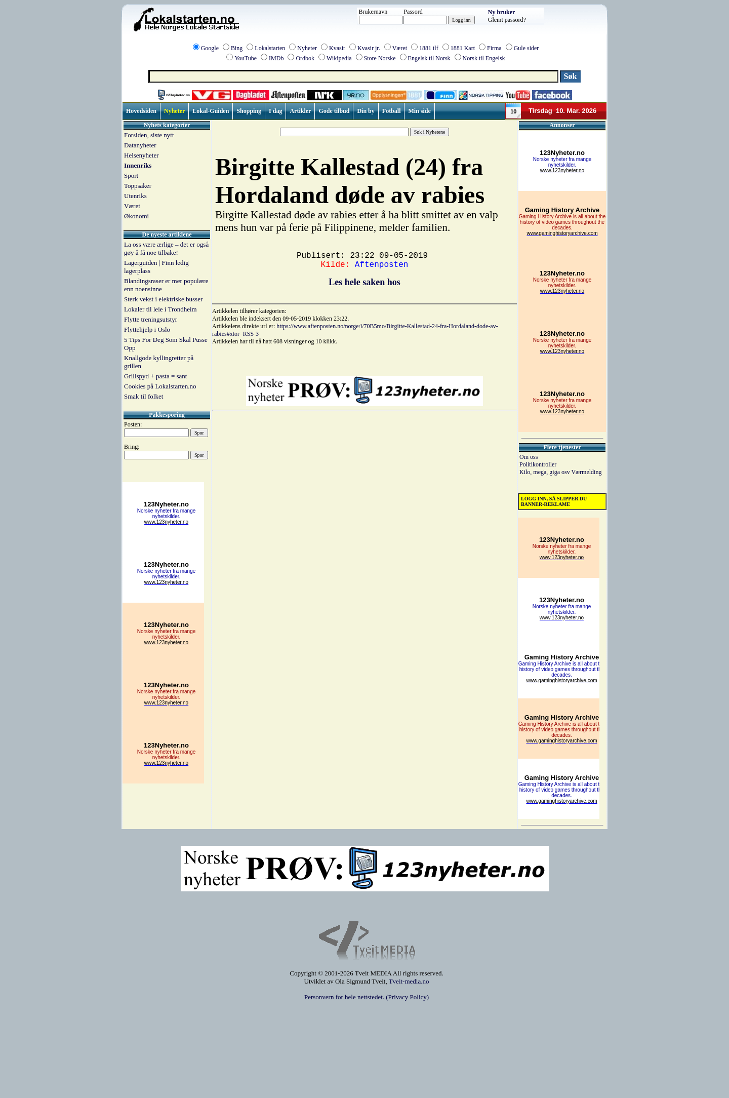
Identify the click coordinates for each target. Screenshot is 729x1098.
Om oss (528, 456)
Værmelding (586, 472)
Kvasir (337, 48)
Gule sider (526, 48)
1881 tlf (428, 48)
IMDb (276, 58)
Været (399, 48)
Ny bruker (501, 12)
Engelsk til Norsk (429, 58)
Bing (236, 48)
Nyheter (307, 48)
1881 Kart (463, 48)
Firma (494, 48)
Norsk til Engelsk (484, 58)
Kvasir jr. (368, 48)
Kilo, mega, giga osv (545, 472)
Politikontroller (537, 464)
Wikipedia (339, 58)
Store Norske (380, 58)
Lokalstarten (270, 48)
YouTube (245, 58)
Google (210, 48)
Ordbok (305, 58)
